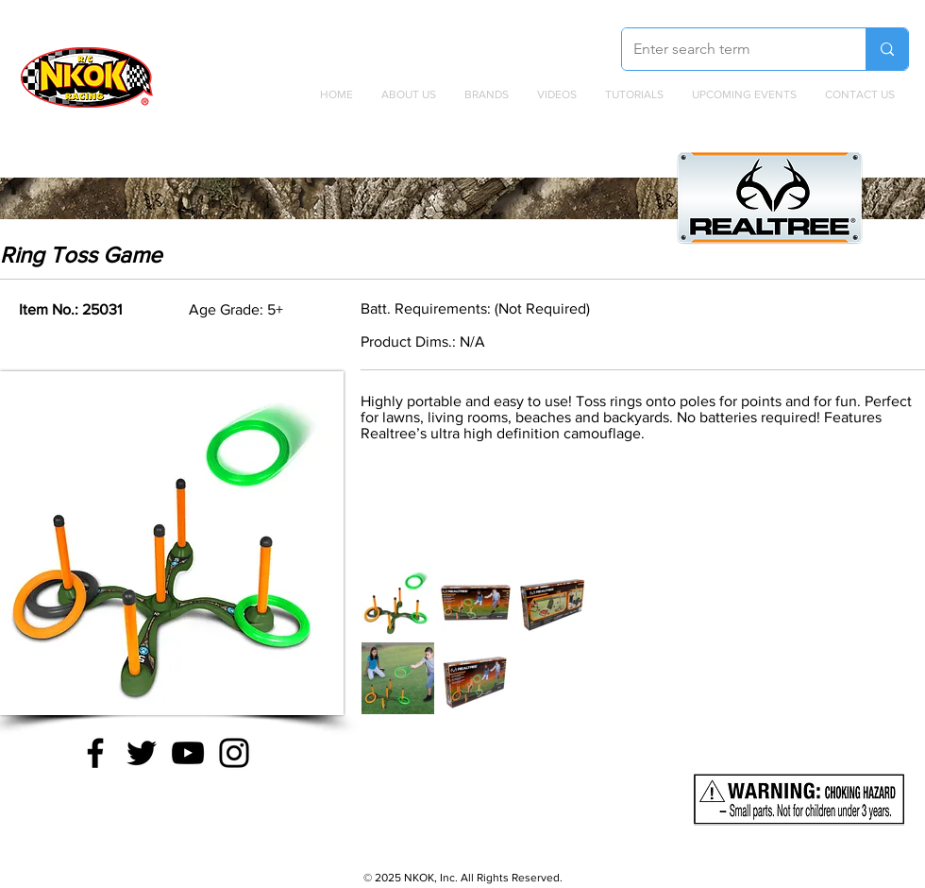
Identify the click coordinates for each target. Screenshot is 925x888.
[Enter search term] (729, 49)
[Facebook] (95, 753)
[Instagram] (234, 753)
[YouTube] (188, 753)
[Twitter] (141, 753)
